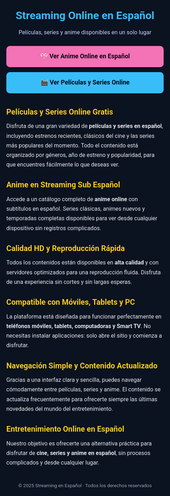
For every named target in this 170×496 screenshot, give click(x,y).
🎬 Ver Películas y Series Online (85, 82)
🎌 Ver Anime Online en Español (85, 56)
